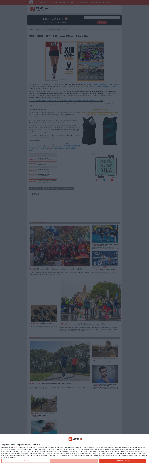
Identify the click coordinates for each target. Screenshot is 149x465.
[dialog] (74, 449)
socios (15, 447)
